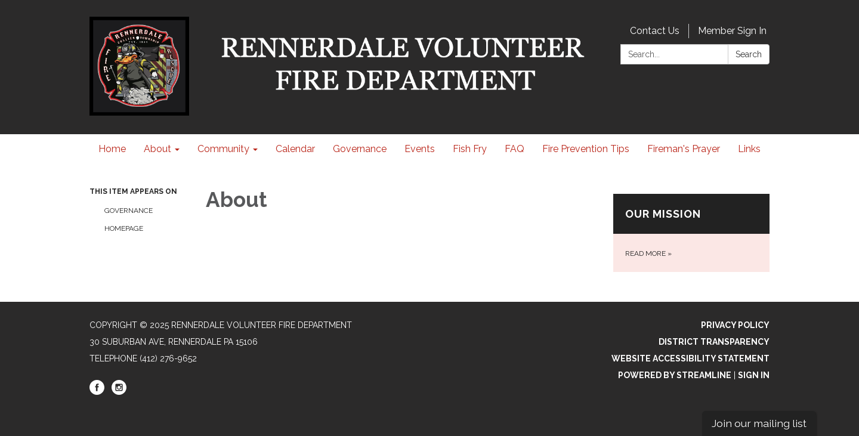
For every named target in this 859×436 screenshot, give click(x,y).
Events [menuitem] (419, 148)
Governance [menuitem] (360, 148)
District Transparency (714, 342)
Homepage (123, 228)
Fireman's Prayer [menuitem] (683, 148)
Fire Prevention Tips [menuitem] (585, 148)
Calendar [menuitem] (295, 148)
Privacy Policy (735, 325)
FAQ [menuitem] (514, 148)
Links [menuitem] (749, 148)
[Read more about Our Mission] (691, 233)
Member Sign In (732, 30)
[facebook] (96, 392)
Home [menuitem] (112, 148)
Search (749, 54)
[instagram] (119, 392)
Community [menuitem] (223, 148)
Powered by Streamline (674, 375)
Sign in (754, 375)
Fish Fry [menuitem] (470, 148)
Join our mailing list (759, 423)
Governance (128, 210)
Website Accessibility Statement (690, 358)
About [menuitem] (157, 148)
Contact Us (654, 30)
